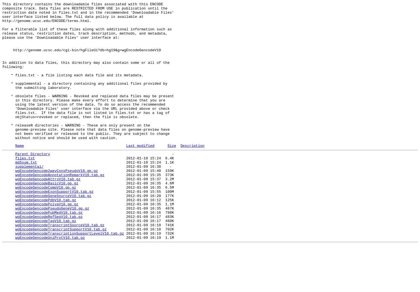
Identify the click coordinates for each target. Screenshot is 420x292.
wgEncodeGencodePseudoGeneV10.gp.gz (52, 248)
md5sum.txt (26, 193)
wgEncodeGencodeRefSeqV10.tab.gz (49, 258)
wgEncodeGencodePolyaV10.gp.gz (46, 243)
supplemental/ (29, 198)
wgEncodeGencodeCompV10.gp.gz (45, 223)
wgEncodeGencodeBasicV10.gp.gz (46, 218)
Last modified (140, 173)
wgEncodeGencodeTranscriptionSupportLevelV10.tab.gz (69, 278)
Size (171, 173)
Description (193, 173)
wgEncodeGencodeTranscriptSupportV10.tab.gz (61, 273)
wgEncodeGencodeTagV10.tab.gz (45, 263)
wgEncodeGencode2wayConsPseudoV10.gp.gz (56, 203)
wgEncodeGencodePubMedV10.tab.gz (49, 253)
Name (19, 173)
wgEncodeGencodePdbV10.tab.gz (45, 238)
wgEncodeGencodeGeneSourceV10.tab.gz (53, 233)
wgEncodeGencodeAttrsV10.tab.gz (48, 213)
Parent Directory (32, 183)
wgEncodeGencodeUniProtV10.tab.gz (50, 283)
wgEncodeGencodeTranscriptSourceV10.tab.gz (60, 268)
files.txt (25, 188)
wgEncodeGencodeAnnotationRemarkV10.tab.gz (60, 208)
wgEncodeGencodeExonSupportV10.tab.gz (54, 228)
